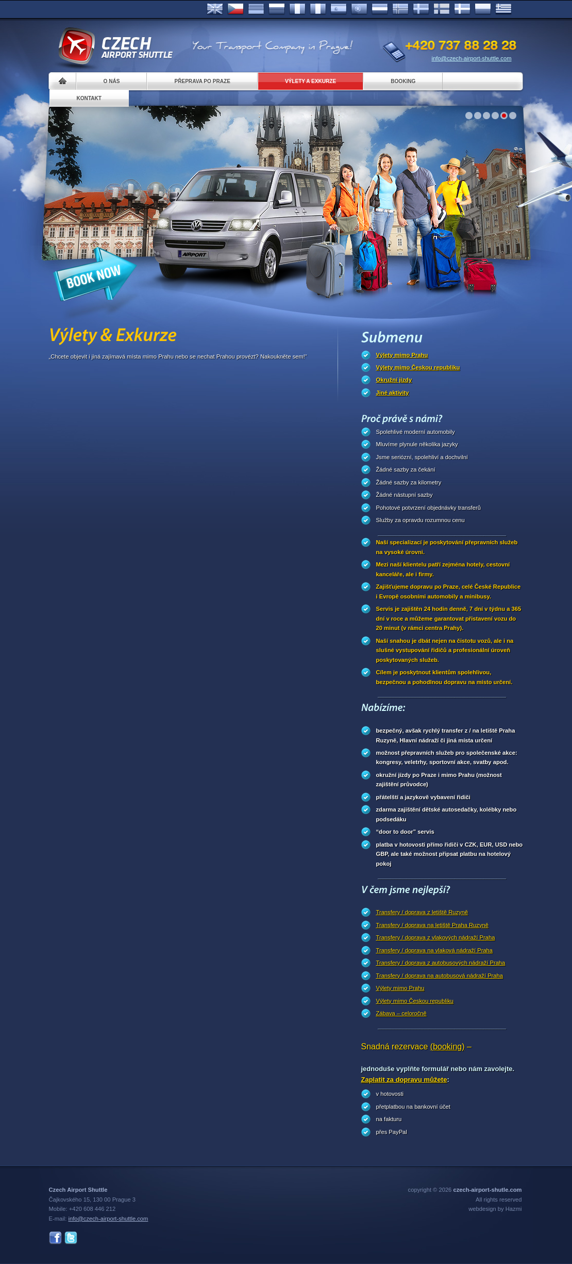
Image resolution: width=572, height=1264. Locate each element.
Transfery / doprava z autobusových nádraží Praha (441, 963)
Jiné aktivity (392, 393)
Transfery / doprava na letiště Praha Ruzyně (432, 925)
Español (338, 9)
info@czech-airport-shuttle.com (472, 58)
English (215, 9)
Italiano (318, 9)
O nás (112, 81)
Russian (276, 9)
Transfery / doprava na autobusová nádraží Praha (439, 976)
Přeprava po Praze (202, 81)
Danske (462, 9)
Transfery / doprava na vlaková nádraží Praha (434, 950)
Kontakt (89, 98)
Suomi (441, 9)
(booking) (447, 1046)
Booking (403, 81)
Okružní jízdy (394, 380)
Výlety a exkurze (310, 81)
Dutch (380, 9)
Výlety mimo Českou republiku (418, 367)
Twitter (70, 1237)
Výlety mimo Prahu (402, 355)
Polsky (483, 9)
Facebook (55, 1237)
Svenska (421, 9)
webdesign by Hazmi (494, 1209)
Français (297, 9)
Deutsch (256, 9)
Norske (400, 9)
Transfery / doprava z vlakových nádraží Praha (435, 937)
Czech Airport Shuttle (115, 46)
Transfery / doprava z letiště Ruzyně (422, 912)
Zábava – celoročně (401, 1013)
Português (359, 9)
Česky (235, 9)
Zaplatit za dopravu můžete (404, 1079)
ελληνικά (503, 9)
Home (62, 81)
